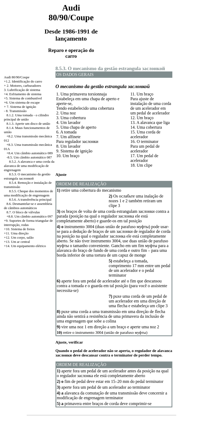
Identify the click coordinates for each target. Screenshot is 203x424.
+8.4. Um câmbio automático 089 (30, 153)
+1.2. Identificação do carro (23, 81)
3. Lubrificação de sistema (22, 90)
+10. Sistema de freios (19, 229)
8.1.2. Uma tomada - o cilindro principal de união (26, 117)
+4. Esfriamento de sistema (22, 94)
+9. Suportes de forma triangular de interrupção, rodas (28, 223)
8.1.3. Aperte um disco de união (28, 124)
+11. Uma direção (16, 233)
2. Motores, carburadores (24, 86)
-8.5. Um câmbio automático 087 (29, 157)
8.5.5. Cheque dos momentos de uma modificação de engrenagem (28, 193)
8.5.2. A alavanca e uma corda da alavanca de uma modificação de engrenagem (29, 166)
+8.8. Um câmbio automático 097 (30, 216)
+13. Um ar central (17, 242)
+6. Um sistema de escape (22, 102)
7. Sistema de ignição (21, 107)
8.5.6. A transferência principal (30, 199)
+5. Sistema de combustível (23, 98)
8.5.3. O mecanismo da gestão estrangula (27, 176)
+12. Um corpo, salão (19, 237)
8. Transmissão (16, 111)
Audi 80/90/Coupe (16, 77)
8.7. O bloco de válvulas (23, 212)
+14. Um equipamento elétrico (25, 246)
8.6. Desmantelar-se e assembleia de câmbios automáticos (28, 206)
